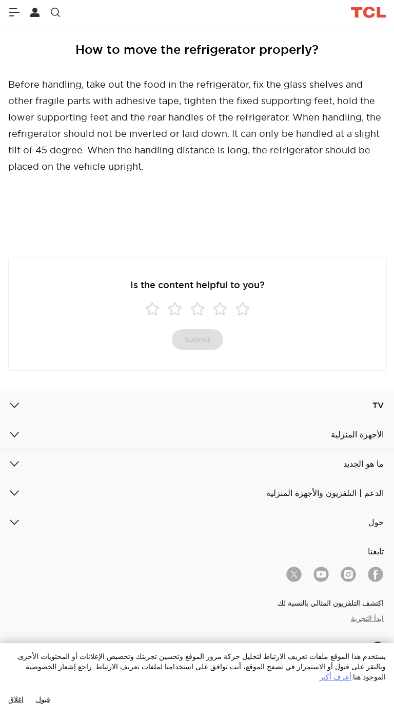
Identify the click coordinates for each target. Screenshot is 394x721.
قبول (43, 699)
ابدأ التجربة (367, 618)
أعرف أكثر (335, 677)
